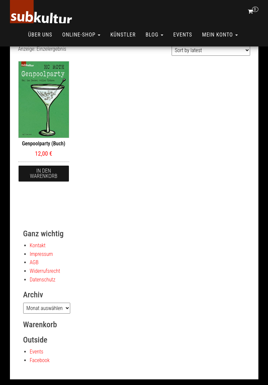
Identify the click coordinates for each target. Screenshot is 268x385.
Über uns (40, 35)
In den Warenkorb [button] (43, 173)
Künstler (122, 35)
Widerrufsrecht (45, 271)
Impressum (41, 254)
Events (182, 35)
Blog (154, 35)
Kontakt (38, 245)
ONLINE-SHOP (81, 35)
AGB (34, 262)
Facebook (40, 360)
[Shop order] (211, 50)
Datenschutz (43, 279)
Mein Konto (220, 35)
